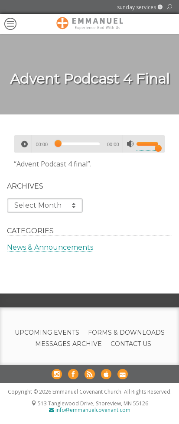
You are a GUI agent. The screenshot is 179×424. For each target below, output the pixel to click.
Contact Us (131, 344)
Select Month (44, 205)
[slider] (77, 143)
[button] (140, 7)
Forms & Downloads (126, 332)
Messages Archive (68, 344)
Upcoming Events (47, 332)
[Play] (24, 144)
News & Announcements (50, 247)
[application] (89, 144)
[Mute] (130, 144)
